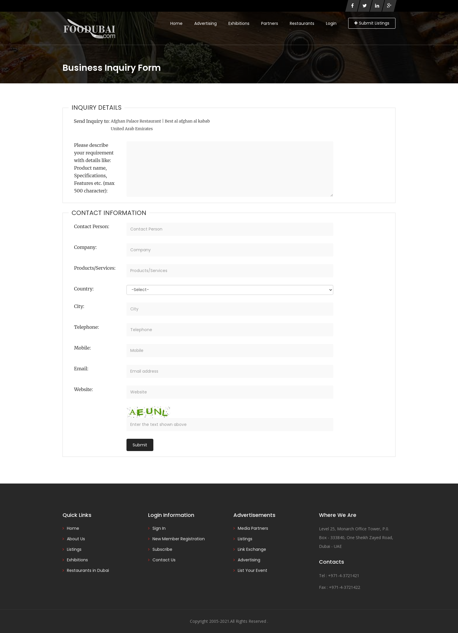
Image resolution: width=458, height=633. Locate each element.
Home (176, 23)
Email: (81, 368)
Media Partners (253, 528)
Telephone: (86, 327)
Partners (269, 23)
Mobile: (82, 348)
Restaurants (302, 23)
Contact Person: (91, 226)
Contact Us (164, 560)
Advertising (205, 23)
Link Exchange (252, 549)
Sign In (159, 528)
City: (79, 306)
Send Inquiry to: (92, 121)
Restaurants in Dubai (88, 570)
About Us (76, 539)
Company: (85, 247)
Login (331, 23)
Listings (74, 549)
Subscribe (162, 549)
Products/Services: (95, 268)
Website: (83, 389)
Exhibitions (238, 23)
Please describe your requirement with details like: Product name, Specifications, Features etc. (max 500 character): (94, 168)
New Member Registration (178, 539)
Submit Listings (371, 23)
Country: (84, 289)
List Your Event (252, 570)
